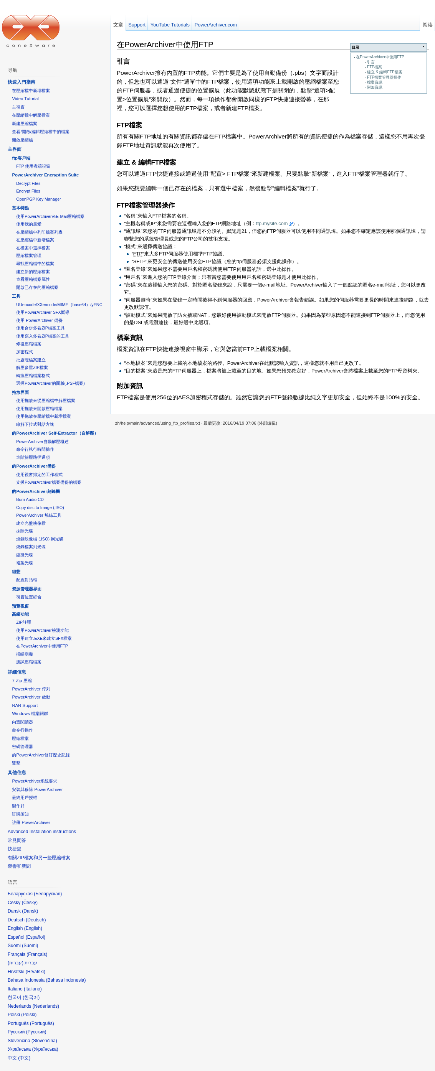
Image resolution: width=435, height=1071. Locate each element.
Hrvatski (35, 971)
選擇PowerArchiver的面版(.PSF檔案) (50, 383)
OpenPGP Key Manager (38, 199)
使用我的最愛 (28, 224)
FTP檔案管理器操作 (384, 77)
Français (37, 954)
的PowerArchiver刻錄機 (36, 491)
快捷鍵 (15, 849)
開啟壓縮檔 (22, 140)
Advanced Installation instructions (42, 831)
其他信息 (17, 772)
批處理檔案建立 (31, 360)
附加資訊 (374, 87)
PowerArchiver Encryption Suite (45, 175)
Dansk (29, 911)
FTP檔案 (374, 67)
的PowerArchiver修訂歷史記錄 (41, 755)
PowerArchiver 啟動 (31, 697)
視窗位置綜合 (28, 597)
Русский (36, 1032)
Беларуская (47, 893)
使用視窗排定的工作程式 (39, 474)
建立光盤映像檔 (31, 523)
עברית (15, 963)
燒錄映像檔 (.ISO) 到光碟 (39, 539)
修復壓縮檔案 (28, 343)
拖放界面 (20, 392)
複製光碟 (24, 562)
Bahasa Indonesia (65, 980)
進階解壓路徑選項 (33, 457)
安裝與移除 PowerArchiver (37, 789)
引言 (371, 62)
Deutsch (35, 920)
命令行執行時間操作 (35, 449)
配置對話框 (26, 579)
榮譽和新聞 (19, 866)
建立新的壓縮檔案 (33, 271)
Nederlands (46, 1006)
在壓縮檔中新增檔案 (31, 90)
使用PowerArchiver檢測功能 (42, 630)
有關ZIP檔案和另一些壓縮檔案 (39, 857)
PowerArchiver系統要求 (34, 781)
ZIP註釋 (23, 622)
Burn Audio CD (30, 499)
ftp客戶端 (21, 158)
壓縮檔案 (20, 738)
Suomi (29, 945)
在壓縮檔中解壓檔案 (31, 115)
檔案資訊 (374, 82)
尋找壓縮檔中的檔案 (35, 263)
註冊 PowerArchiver (31, 822)
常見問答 (17, 840)
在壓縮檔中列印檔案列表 (39, 232)
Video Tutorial (25, 98)
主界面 (15, 149)
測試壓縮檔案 (28, 661)
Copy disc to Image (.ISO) (40, 507)
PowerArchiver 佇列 (31, 689)
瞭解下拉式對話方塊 (35, 424)
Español (35, 937)
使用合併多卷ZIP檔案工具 (40, 328)
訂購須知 (20, 814)
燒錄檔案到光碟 (31, 546)
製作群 (18, 806)
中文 (24, 1058)
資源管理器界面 (26, 589)
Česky (29, 902)
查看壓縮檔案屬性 (33, 279)
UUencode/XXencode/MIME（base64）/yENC (59, 304)
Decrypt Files (28, 183)
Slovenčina (44, 1040)
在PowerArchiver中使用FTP (380, 57)
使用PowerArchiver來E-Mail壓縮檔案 (50, 216)
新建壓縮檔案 (24, 123)
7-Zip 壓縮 (21, 680)
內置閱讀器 (22, 722)
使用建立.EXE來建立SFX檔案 (44, 638)
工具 (16, 296)
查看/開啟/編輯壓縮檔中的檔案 (40, 131)
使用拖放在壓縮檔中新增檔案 (43, 416)
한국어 (31, 997)
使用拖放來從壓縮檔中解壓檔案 (45, 400)
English (33, 928)
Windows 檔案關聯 (30, 713)
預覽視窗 (20, 606)
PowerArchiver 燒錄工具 (38, 515)
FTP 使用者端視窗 (33, 166)
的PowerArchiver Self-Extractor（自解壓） (55, 433)
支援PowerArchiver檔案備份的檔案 (48, 482)
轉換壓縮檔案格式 (33, 375)
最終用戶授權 (24, 797)
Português (42, 1023)
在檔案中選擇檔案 (33, 248)
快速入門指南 (21, 82)
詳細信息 (17, 672)
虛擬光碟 (24, 554)
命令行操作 (22, 730)
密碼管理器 (22, 746)
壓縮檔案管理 (28, 255)
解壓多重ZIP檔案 (32, 367)
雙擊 (16, 763)
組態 (16, 571)
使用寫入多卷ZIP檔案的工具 (42, 336)
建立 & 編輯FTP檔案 (384, 72)
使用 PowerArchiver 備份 (39, 320)
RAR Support (25, 705)
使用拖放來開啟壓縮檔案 (39, 408)
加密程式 (24, 351)
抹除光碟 (24, 531)
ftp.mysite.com (272, 223)
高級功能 (20, 614)
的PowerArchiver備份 (33, 466)
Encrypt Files (28, 191)
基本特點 (20, 208)
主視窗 (18, 107)
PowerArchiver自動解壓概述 (42, 441)
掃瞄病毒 (24, 654)
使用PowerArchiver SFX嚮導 (42, 312)
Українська (44, 1049)
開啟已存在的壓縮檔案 (37, 287)
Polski (29, 1014)
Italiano (32, 989)
